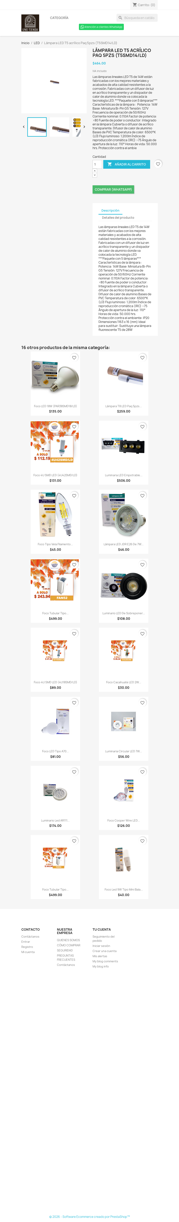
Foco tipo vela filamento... (55, 544)
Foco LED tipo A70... (55, 751)
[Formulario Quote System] (90, 1092)
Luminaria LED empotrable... (123, 475)
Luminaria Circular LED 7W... (123, 751)
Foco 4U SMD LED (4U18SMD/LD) (55, 682)
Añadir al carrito (126, 164)
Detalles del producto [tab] (118, 218)
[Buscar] (137, 18)
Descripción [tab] (110, 210)
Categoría (59, 18)
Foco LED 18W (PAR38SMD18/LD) (55, 406)
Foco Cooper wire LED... (123, 820)
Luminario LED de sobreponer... (123, 613)
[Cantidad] (97, 164)
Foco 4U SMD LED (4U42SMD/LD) (55, 475)
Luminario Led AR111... (55, 820)
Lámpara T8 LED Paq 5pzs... (123, 406)
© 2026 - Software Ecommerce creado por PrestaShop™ (89, 1217)
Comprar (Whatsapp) (113, 189)
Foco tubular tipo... (55, 613)
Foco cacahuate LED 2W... (123, 682)
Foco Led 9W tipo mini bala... (124, 889)
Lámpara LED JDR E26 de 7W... (124, 544)
